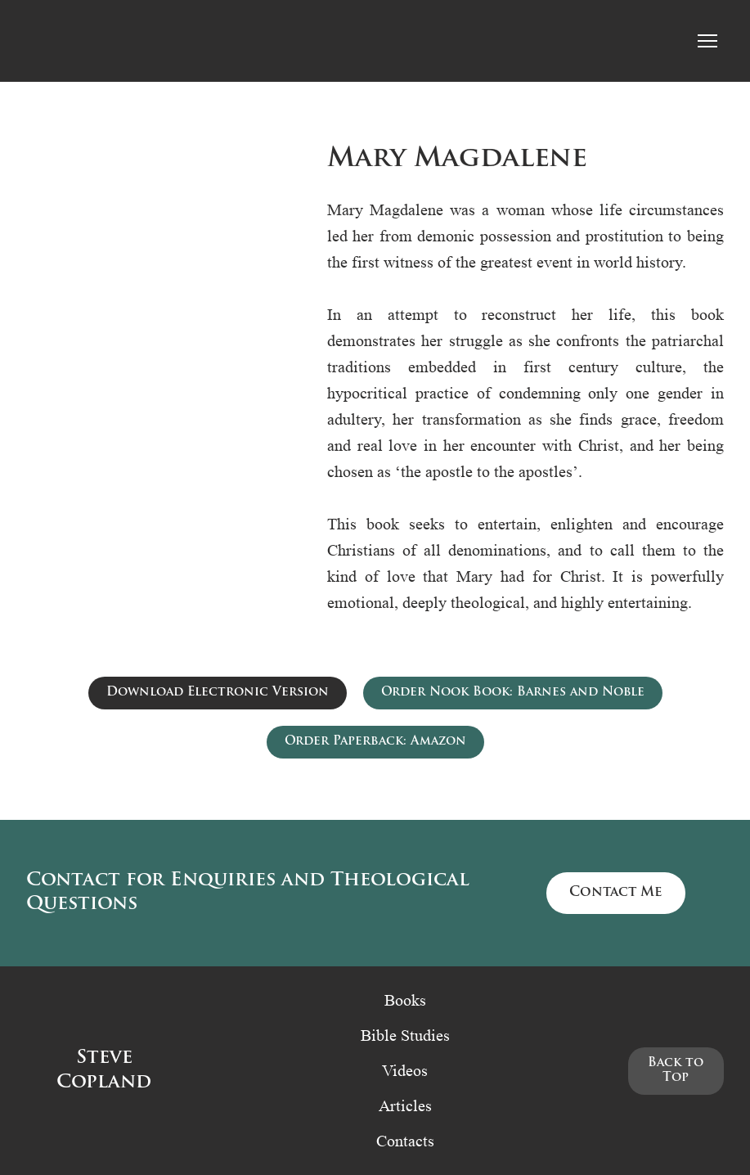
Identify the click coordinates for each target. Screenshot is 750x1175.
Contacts (405, 1141)
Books (405, 1000)
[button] (217, 693)
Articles (405, 1105)
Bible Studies (405, 1035)
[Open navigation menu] (707, 41)
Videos (405, 1070)
